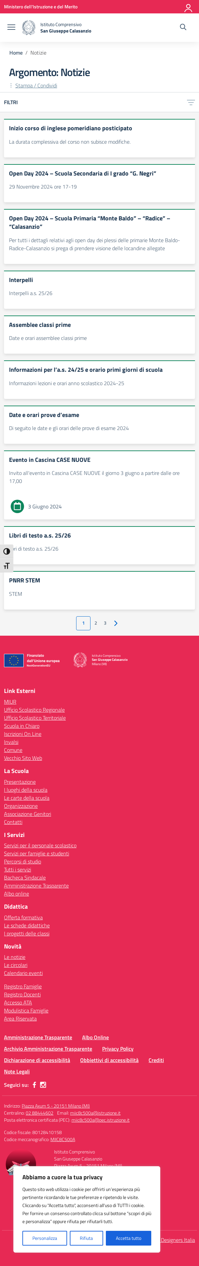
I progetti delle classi (26, 933)
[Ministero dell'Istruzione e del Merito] (40, 6)
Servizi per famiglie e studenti (36, 853)
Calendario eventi (23, 973)
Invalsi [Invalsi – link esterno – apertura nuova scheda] (11, 742)
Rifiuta (86, 1238)
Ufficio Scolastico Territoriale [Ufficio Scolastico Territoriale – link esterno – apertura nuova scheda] (35, 718)
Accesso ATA (18, 1002)
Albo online (16, 894)
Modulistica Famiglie (26, 1010)
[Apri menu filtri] (191, 102)
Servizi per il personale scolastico (40, 845)
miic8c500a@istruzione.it (95, 1112)
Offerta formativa (23, 917)
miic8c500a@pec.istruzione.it (100, 1119)
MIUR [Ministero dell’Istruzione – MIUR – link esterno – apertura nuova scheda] (10, 702)
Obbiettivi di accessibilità (109, 1060)
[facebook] (34, 1085)
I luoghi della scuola (25, 790)
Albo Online (95, 1037)
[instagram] (43, 1085)
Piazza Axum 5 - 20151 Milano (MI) (56, 1105)
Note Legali (17, 1071)
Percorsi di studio (22, 861)
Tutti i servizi (17, 869)
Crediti (156, 1060)
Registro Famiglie (23, 986)
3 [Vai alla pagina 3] (105, 623)
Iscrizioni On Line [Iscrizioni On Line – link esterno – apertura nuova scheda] (22, 734)
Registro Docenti (22, 994)
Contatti (13, 822)
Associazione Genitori (27, 814)
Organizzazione (21, 806)
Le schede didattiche (27, 925)
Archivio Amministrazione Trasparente (48, 1049)
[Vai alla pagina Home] (16, 53)
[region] (86, 1209)
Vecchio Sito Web (23, 758)
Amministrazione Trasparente (36, 886)
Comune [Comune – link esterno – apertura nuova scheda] (13, 750)
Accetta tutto (128, 1238)
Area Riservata (20, 1018)
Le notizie (14, 957)
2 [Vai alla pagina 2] (95, 623)
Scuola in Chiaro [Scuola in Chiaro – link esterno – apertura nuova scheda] (21, 726)
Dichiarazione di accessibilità (37, 1060)
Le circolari (15, 965)
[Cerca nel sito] (183, 27)
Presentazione (20, 782)
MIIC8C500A (62, 1139)
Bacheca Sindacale (25, 877)
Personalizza (44, 1238)
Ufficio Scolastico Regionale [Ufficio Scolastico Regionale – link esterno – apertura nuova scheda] (34, 710)
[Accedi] (188, 6)
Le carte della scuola (26, 798)
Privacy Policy (118, 1049)
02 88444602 (39, 1112)
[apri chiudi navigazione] (11, 28)
